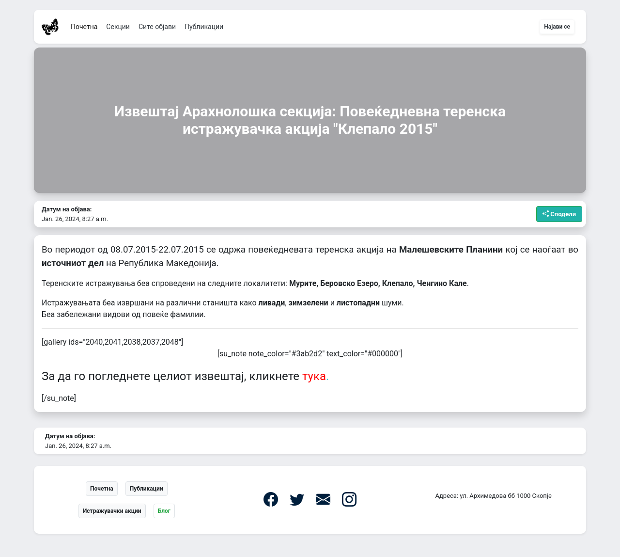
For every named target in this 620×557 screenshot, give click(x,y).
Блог (164, 511)
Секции (118, 27)
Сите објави (157, 27)
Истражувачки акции (112, 511)
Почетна (84, 27)
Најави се (557, 26)
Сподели (559, 214)
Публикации (204, 27)
